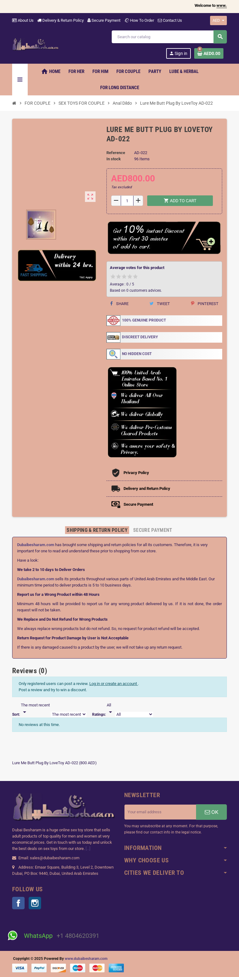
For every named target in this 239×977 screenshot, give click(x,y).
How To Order (139, 20)
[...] (88, 848)
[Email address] (160, 812)
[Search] (169, 36)
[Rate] (110, 709)
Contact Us (170, 20)
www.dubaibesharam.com (86, 958)
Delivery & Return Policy (60, 20)
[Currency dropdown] (218, 20)
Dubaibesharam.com (35, 544)
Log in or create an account (113, 683)
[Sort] (35, 709)
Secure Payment (103, 20)
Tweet (159, 303)
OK (211, 812)
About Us (23, 20)
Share (119, 303)
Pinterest (204, 303)
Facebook (18, 903)
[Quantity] (127, 201)
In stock (113, 159)
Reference (115, 152)
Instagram (35, 903)
